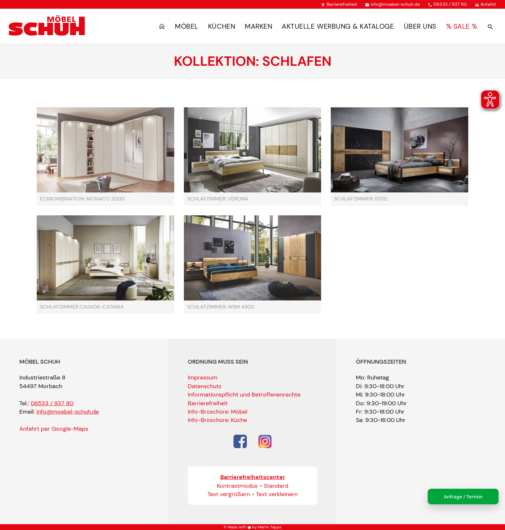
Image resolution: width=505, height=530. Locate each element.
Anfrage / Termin (463, 496)
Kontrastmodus (237, 485)
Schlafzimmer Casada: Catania (82, 307)
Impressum (202, 377)
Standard (276, 485)
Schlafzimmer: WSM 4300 (220, 307)
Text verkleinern (277, 494)
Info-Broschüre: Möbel (217, 411)
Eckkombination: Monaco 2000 (82, 199)
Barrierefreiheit (339, 4)
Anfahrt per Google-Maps (53, 428)
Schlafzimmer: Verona (217, 199)
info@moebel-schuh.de (392, 4)
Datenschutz (204, 386)
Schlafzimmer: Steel (361, 199)
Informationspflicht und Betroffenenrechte (244, 394)
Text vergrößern (228, 494)
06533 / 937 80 (447, 4)
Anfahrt (485, 4)
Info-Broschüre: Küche (217, 420)
